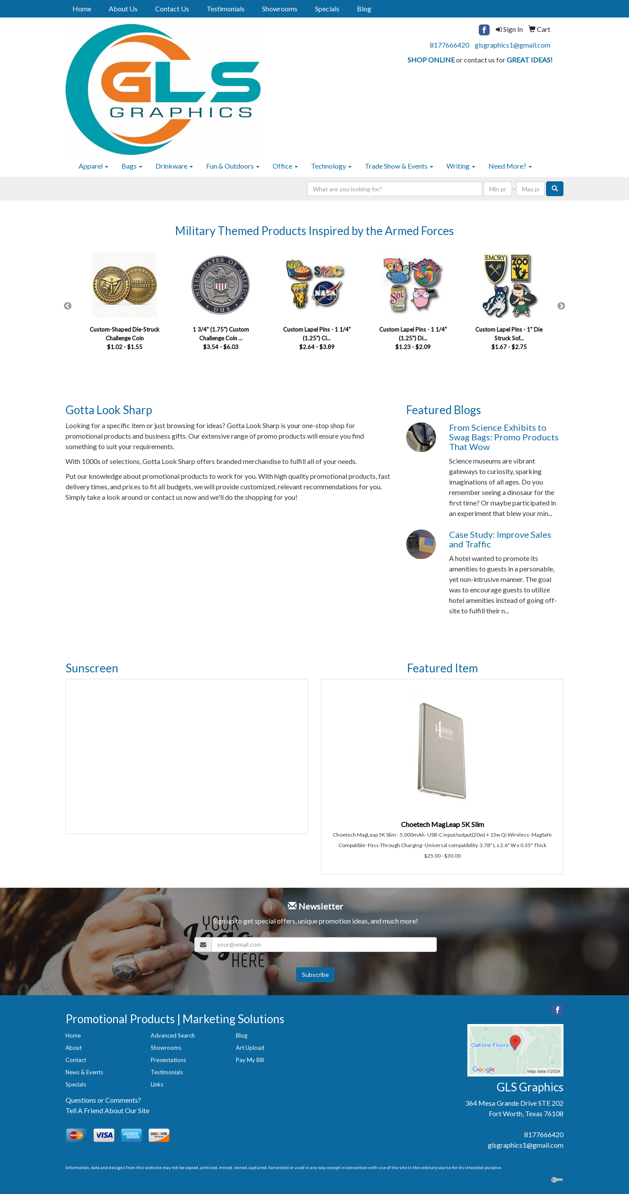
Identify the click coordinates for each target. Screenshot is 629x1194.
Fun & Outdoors (232, 166)
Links (157, 1084)
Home (82, 8)
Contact (76, 1059)
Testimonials (226, 8)
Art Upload (250, 1047)
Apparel (93, 166)
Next (561, 306)
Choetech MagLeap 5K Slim (442, 824)
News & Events (84, 1072)
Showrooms (279, 8)
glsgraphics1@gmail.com (512, 45)
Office (285, 166)
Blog (364, 8)
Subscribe (315, 974)
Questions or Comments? (103, 1100)
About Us (123, 8)
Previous (67, 306)
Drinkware (174, 166)
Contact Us (172, 8)
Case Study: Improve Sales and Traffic (500, 539)
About (74, 1047)
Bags (131, 166)
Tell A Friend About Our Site (107, 1110)
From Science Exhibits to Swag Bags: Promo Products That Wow (504, 437)
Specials (327, 8)
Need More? (510, 166)
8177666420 (449, 45)
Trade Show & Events (399, 166)
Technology (331, 166)
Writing (460, 166)
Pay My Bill (250, 1059)
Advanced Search (173, 1035)
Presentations (168, 1059)
